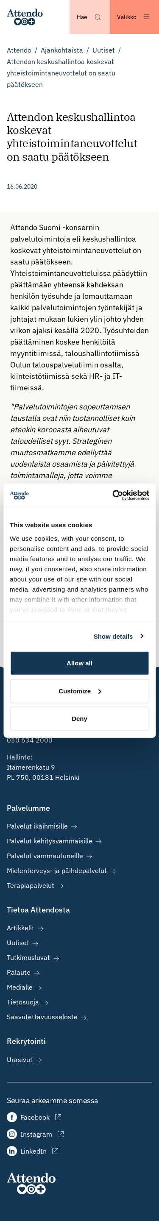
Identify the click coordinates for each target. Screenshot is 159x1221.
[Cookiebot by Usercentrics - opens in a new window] (113, 495)
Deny (79, 718)
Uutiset (103, 50)
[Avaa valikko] (134, 17)
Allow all (79, 663)
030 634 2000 (30, 740)
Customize (80, 690)
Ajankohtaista (62, 50)
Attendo (19, 50)
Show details (113, 636)
